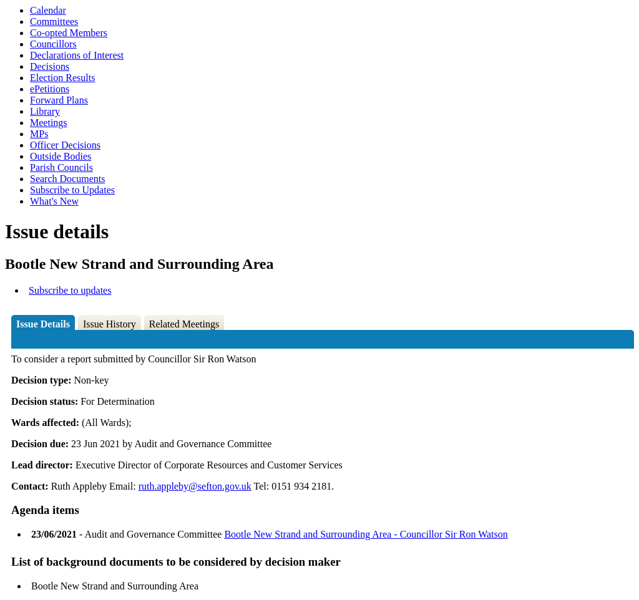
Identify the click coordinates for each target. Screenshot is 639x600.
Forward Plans (59, 100)
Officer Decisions (65, 145)
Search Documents (67, 178)
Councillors (53, 44)
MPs (39, 133)
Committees (54, 21)
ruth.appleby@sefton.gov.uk (195, 486)
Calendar (48, 10)
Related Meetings (184, 324)
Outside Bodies (60, 156)
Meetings (48, 122)
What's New (54, 201)
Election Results (62, 77)
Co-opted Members (68, 32)
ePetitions (49, 89)
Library (45, 111)
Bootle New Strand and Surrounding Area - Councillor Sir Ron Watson (365, 534)
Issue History (109, 324)
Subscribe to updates (70, 290)
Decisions (49, 66)
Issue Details (43, 324)
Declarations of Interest (77, 55)
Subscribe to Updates (72, 190)
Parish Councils (61, 167)
